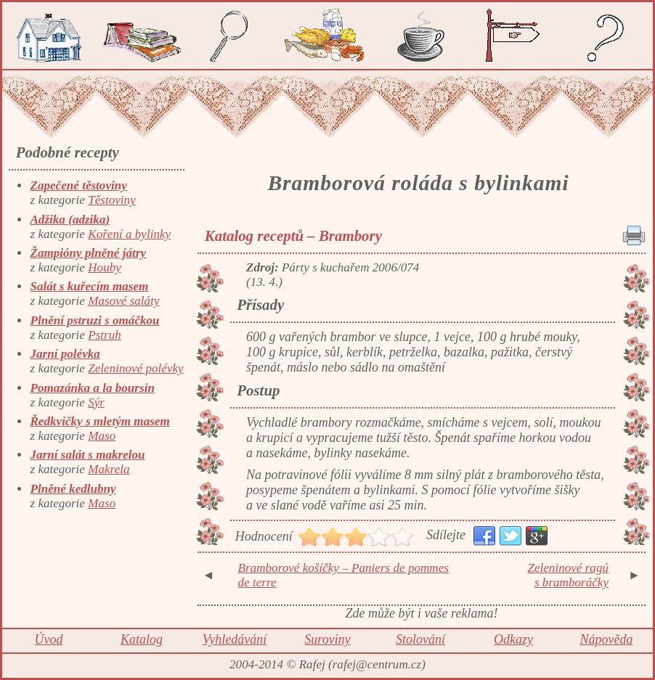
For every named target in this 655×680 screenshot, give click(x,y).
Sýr (96, 402)
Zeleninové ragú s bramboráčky (568, 575)
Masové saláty (123, 301)
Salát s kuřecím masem (89, 286)
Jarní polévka (64, 354)
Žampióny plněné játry (88, 253)
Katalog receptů (254, 236)
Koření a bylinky (129, 234)
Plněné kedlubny (72, 489)
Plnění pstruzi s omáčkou (94, 320)
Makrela (108, 469)
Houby (104, 267)
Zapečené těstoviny (78, 185)
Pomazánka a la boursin (92, 388)
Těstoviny (112, 200)
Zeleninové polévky (135, 368)
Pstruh (104, 335)
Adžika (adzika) (70, 219)
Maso (101, 436)
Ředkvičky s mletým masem (99, 421)
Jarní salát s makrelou (87, 455)
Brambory (350, 236)
